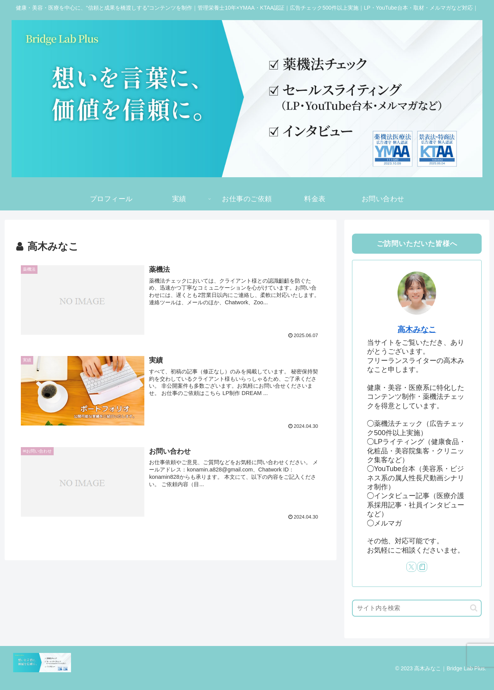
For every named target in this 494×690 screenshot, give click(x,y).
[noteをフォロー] (422, 567)
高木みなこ (417, 329)
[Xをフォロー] (411, 567)
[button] (473, 608)
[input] (417, 608)
